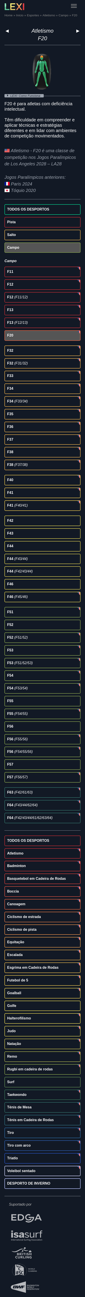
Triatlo (12, 1158)
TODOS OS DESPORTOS (28, 209)
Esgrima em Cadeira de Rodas (32, 967)
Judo (11, 1031)
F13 (10, 310)
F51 (10, 612)
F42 (10, 520)
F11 (10, 272)
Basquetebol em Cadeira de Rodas (36, 878)
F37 (10, 439)
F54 (10, 675)
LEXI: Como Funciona (25, 95)
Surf (10, 1082)
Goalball (14, 993)
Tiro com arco (19, 1145)
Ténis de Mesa (19, 1107)
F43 (10, 533)
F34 (10, 388)
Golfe (11, 1006)
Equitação (15, 942)
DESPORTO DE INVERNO (28, 1183)
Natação (14, 1044)
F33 (10, 376)
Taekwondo (17, 1095)
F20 (10, 335)
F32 (10, 350)
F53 (10, 650)
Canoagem (16, 904)
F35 (10, 414)
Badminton (16, 866)
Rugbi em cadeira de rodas (30, 1069)
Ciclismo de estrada (24, 917)
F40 (10, 480)
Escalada (15, 955)
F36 (10, 427)
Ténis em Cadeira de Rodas (30, 1120)
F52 (10, 625)
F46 (10, 584)
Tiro (10, 1133)
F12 (10, 284)
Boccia (13, 891)
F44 (10, 546)
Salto (11, 235)
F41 (10, 493)
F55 (10, 701)
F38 (10, 452)
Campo (13, 247)
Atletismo (42, 31)
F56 (10, 726)
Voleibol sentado (21, 1171)
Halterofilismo (19, 1018)
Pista (11, 222)
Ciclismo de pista (22, 929)
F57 (10, 764)
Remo (12, 1056)
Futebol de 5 (17, 980)
